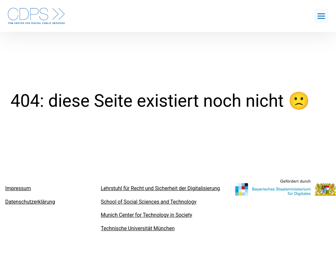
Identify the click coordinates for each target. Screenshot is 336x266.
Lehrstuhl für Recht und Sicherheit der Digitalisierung (160, 188)
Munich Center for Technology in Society (146, 215)
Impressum (18, 188)
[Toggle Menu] (321, 16)
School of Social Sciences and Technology (148, 202)
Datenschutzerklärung (30, 202)
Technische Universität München (138, 229)
